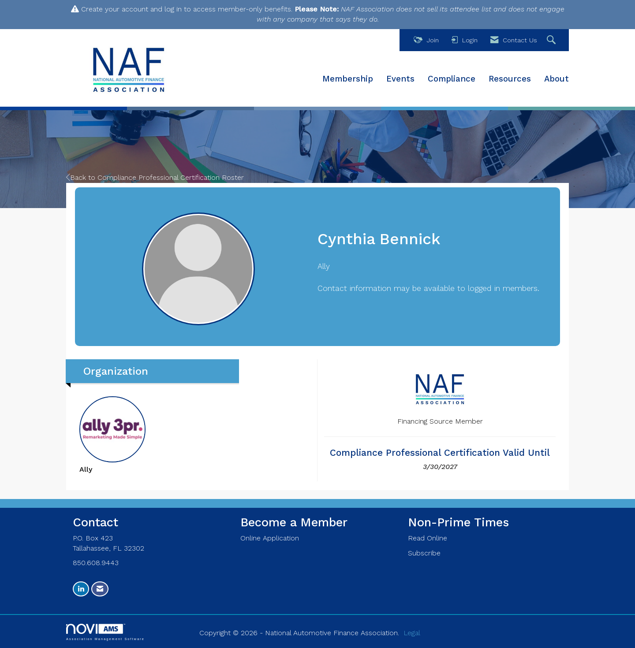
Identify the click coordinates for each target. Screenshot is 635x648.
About (556, 79)
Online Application (269, 538)
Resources (510, 79)
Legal (411, 633)
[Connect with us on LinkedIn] (81, 589)
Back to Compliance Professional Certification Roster (155, 177)
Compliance (451, 79)
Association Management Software (105, 632)
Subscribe (424, 553)
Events (400, 79)
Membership (347, 79)
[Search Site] (552, 40)
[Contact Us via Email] (99, 589)
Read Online (427, 538)
